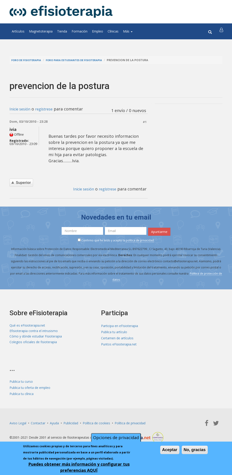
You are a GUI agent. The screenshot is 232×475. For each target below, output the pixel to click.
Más (128, 31)
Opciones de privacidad (116, 437)
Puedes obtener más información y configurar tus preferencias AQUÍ (79, 467)
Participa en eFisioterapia (119, 325)
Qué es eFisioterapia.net (27, 325)
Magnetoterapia (41, 31)
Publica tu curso (21, 381)
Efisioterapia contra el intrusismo (34, 331)
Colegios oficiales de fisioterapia (33, 343)
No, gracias (195, 450)
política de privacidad (140, 239)
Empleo (97, 31)
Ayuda (54, 422)
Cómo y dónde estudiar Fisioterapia (36, 337)
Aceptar (169, 450)
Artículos (18, 31)
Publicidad (70, 422)
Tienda (62, 31)
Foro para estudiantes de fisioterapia (80, 60)
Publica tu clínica (22, 393)
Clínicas (113, 31)
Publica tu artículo (114, 331)
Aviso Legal (18, 422)
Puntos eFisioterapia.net (119, 343)
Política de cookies (96, 422)
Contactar (38, 422)
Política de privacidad (130, 422)
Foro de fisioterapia (27, 60)
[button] (222, 31)
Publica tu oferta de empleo (30, 387)
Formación (79, 31)
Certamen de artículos (117, 337)
